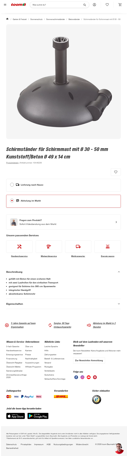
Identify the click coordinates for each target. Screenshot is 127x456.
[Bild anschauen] (63, 81)
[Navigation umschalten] (5, 5)
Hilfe (46, 350)
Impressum (38, 444)
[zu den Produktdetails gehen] (12, 162)
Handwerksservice (13, 350)
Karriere (28, 350)
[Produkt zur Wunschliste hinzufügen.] (115, 172)
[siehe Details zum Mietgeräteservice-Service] (49, 248)
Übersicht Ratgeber (14, 362)
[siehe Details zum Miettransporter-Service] (78, 248)
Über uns (29, 346)
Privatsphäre (26, 444)
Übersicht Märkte (13, 366)
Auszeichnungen (32, 362)
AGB (48, 444)
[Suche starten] (84, 4)
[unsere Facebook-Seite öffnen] (76, 378)
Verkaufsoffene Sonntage (54, 379)
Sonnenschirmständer (55, 19)
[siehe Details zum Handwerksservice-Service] (19, 248)
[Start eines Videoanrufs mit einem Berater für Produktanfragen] (63, 222)
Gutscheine (49, 375)
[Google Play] (37, 418)
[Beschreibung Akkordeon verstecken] (63, 272)
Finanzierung (11, 358)
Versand (47, 362)
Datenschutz (11, 444)
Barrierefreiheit (12, 448)
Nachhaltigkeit (31, 358)
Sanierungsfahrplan (14, 370)
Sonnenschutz (36, 19)
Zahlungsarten (50, 354)
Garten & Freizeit (20, 19)
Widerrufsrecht (82, 444)
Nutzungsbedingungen (63, 444)
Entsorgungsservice (14, 354)
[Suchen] (57, 4)
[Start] (7, 19)
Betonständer (74, 19)
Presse (28, 354)
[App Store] (15, 418)
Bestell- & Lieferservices (54, 358)
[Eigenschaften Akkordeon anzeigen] (63, 304)
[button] (94, 5)
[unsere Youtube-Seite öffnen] (89, 378)
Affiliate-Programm (33, 366)
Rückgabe (48, 366)
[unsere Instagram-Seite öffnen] (82, 378)
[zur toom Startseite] (18, 4)
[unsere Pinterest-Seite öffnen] (95, 378)
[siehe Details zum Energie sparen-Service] (107, 248)
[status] (107, 5)
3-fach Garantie (12, 346)
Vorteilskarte (49, 370)
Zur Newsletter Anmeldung (89, 360)
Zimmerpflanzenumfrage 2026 (15, 376)
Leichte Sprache (51, 346)
